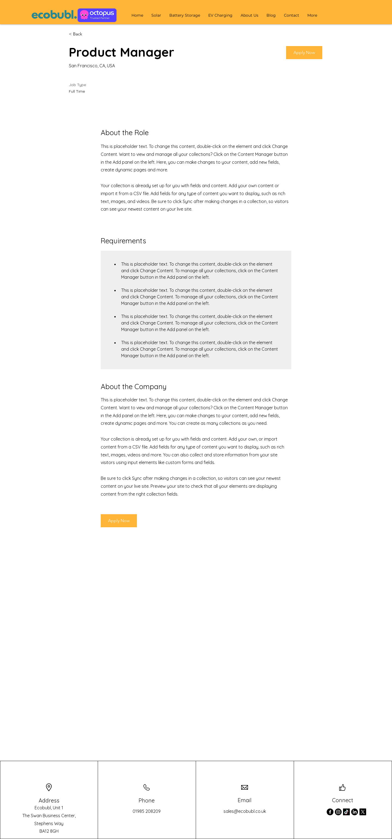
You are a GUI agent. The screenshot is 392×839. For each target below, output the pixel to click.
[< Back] (88, 34)
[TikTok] (346, 811)
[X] (362, 811)
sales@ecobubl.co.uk (244, 811)
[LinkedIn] (354, 811)
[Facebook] (330, 811)
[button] (156, 15)
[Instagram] (338, 811)
